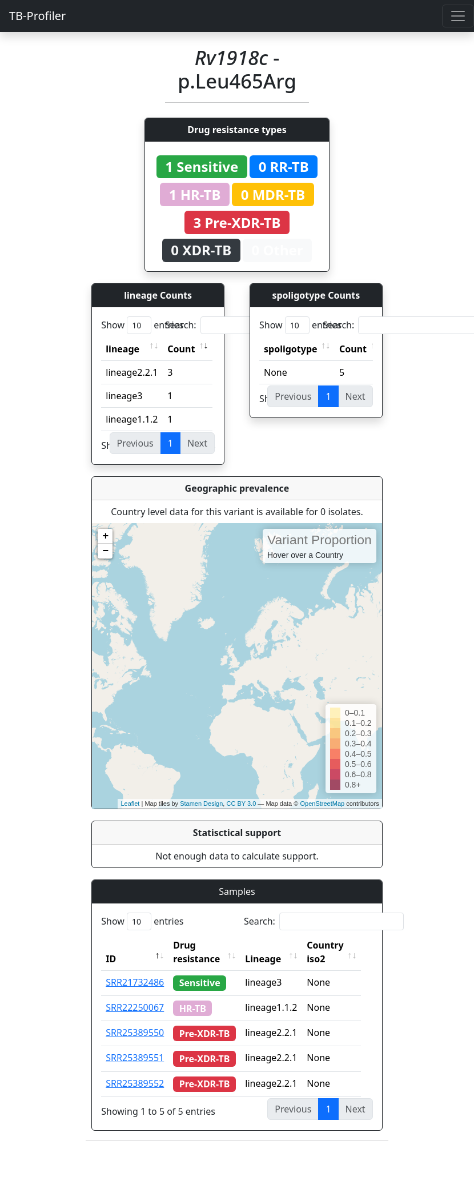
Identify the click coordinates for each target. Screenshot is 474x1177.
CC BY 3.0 (241, 803)
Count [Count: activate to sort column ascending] (181, 349)
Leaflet (129, 803)
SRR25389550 (135, 1032)
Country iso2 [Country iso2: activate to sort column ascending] (332, 952)
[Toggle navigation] (458, 16)
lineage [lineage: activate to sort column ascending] (122, 349)
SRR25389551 (135, 1057)
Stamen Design (201, 803)
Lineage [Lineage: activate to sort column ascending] (270, 959)
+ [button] (105, 536)
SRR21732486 (135, 982)
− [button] (105, 551)
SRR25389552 (135, 1083)
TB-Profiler (37, 15)
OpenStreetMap (322, 803)
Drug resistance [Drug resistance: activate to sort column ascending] (196, 952)
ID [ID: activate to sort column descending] (111, 959)
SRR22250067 (135, 1007)
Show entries (142, 325)
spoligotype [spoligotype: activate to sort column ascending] (291, 349)
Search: (245, 325)
